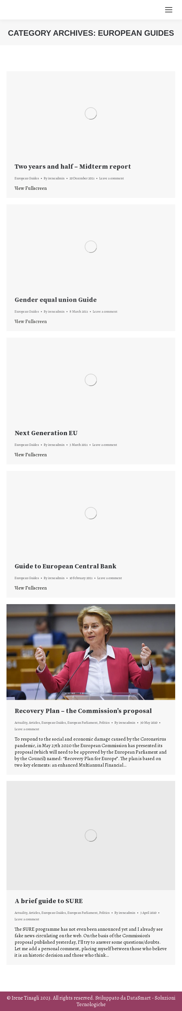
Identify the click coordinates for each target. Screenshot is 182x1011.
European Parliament (82, 722)
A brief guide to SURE (49, 901)
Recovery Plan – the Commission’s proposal (83, 711)
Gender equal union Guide (56, 300)
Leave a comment (111, 178)
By (54, 178)
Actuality (21, 722)
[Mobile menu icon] (168, 9)
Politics (104, 722)
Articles (34, 722)
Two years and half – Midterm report (73, 167)
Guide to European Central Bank (65, 567)
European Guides (27, 178)
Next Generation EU (46, 433)
